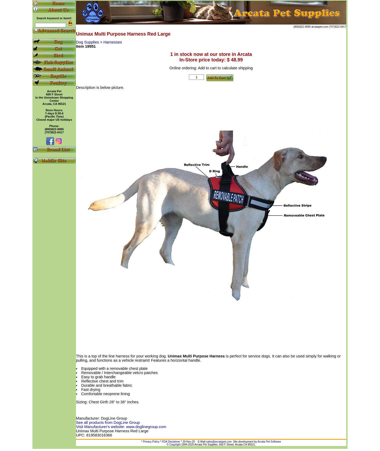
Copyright (174, 444)
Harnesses (112, 42)
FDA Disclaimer (171, 441)
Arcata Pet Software (269, 441)
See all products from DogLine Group (108, 422)
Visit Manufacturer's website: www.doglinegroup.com (121, 427)
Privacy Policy (151, 441)
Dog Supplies (88, 42)
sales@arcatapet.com (219, 441)
